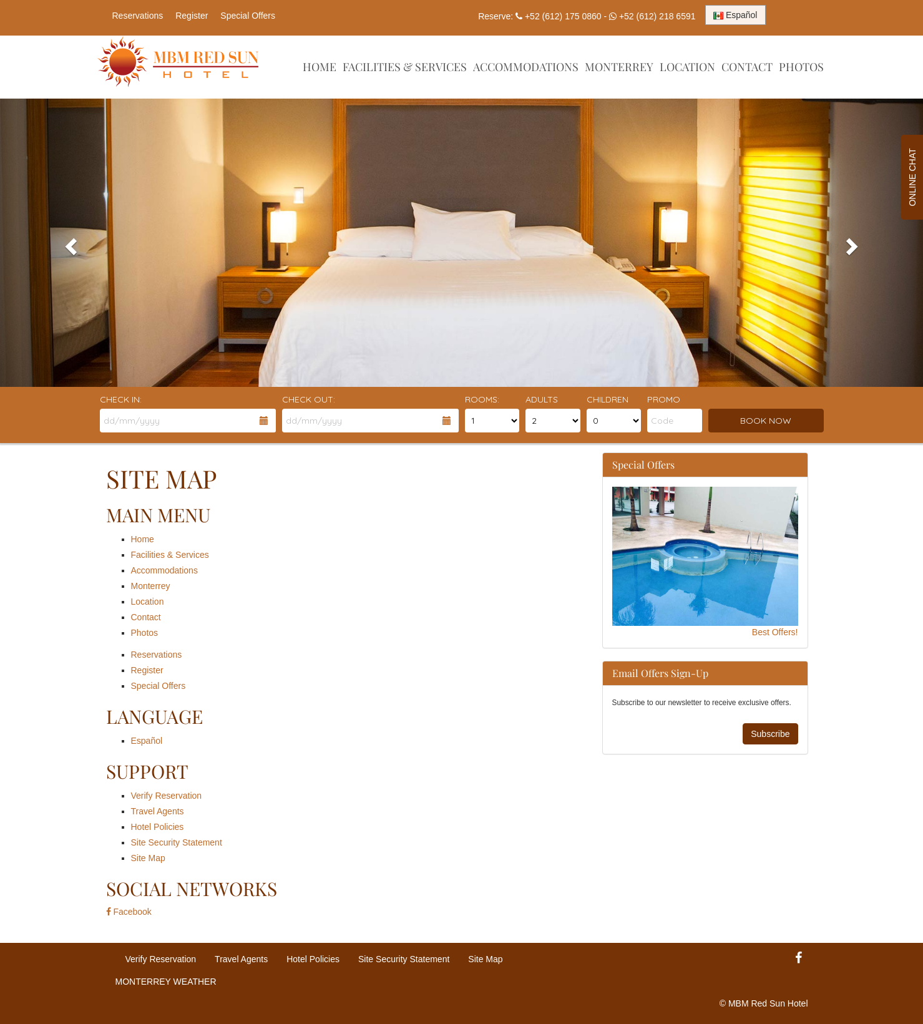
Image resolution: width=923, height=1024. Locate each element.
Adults (541, 399)
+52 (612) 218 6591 (657, 16)
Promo (663, 399)
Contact (747, 66)
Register (191, 16)
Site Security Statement (176, 842)
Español (147, 741)
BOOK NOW (765, 420)
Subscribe (770, 734)
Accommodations (526, 66)
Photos (801, 66)
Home (319, 66)
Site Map (148, 858)
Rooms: (482, 399)
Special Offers (247, 16)
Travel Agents (157, 811)
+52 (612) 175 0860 (563, 16)
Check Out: (308, 399)
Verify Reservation (166, 796)
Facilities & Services (405, 66)
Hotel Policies (157, 827)
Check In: (121, 399)
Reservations (138, 16)
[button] (69, 243)
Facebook (129, 912)
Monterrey (619, 66)
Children (607, 399)
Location (687, 66)
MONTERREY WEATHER (166, 982)
